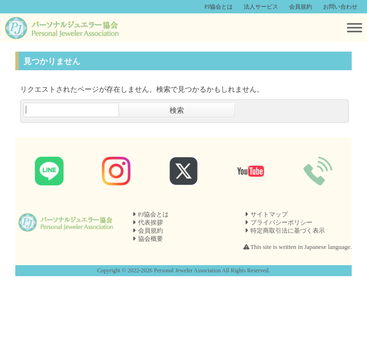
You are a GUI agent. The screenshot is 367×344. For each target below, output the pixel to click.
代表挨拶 (150, 222)
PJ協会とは (219, 6)
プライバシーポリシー (281, 222)
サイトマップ (269, 214)
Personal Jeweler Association (187, 270)
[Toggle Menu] (354, 27)
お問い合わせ (340, 6)
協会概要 (150, 238)
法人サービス (261, 6)
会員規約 (300, 6)
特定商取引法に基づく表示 (287, 230)
